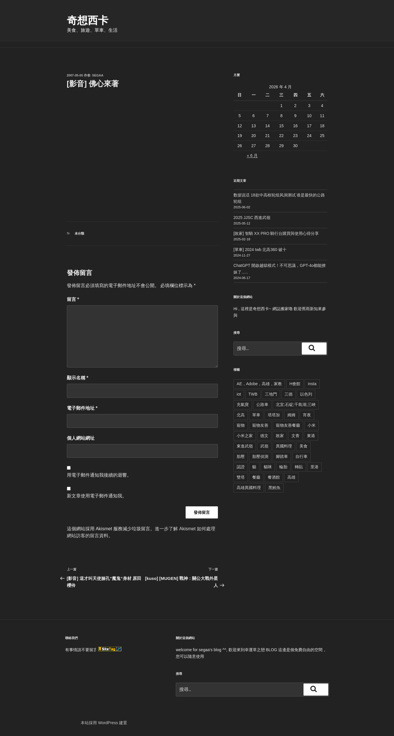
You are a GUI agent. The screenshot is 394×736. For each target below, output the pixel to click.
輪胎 (283, 467)
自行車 (301, 456)
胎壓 (241, 456)
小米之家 (245, 435)
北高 (241, 415)
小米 (312, 425)
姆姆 (291, 415)
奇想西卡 (87, 20)
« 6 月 (252, 155)
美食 (303, 446)
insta (312, 383)
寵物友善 (260, 425)
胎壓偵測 (260, 456)
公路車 (262, 404)
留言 (73, 299)
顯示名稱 (77, 377)
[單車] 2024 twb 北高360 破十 (259, 249)
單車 (256, 415)
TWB (252, 394)
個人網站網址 (81, 438)
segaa (97, 75)
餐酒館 (274, 477)
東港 (311, 435)
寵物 (241, 425)
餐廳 (256, 477)
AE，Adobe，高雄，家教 (259, 383)
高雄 (291, 477)
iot (239, 394)
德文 (264, 435)
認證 (241, 467)
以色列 (306, 394)
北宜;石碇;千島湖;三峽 (296, 404)
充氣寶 (243, 404)
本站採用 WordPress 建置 (104, 722)
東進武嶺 (245, 446)
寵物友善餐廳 (288, 425)
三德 (288, 394)
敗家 (280, 435)
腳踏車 (282, 456)
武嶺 (264, 446)
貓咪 (268, 467)
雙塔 (241, 477)
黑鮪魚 (274, 487)
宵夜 (307, 415)
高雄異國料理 (249, 487)
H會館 (294, 383)
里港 (314, 467)
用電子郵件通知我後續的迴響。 (99, 475)
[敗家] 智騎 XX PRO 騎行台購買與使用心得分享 (276, 233)
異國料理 (284, 446)
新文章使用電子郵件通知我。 (97, 495)
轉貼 (299, 467)
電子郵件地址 (82, 408)
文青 (295, 435)
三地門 (271, 394)
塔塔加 (274, 415)
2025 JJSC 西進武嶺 (251, 217)
